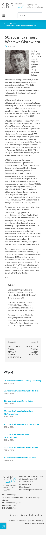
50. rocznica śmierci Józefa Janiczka (20, 457)
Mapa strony (37, 515)
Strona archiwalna (18, 515)
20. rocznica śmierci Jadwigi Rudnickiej (21, 391)
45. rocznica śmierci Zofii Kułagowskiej (21, 424)
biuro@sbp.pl (24, 487)
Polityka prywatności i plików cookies (25, 520)
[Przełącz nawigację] (4, 15)
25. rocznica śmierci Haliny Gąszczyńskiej (22, 380)
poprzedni (15, 349)
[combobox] (30, 15)
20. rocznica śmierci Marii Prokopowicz (21, 447)
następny (33, 348)
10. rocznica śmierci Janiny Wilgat (19, 401)
